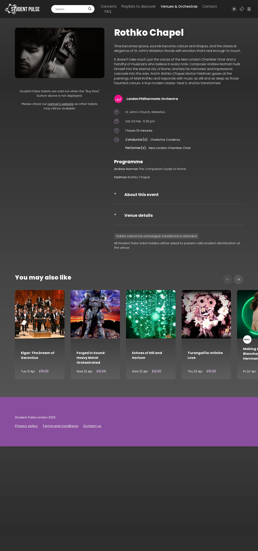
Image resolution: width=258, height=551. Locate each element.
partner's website (61, 104)
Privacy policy (26, 426)
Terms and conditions (60, 426)
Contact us (92, 426)
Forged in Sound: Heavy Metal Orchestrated (91, 358)
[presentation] (227, 279)
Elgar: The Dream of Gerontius (37, 355)
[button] (249, 9)
